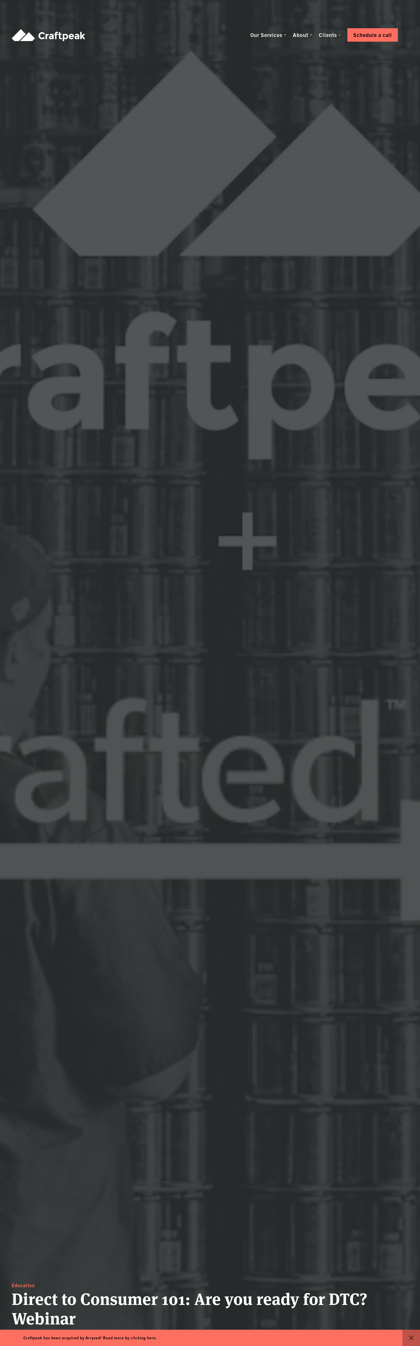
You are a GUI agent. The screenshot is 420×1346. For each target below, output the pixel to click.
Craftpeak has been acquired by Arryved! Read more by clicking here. (90, 1337)
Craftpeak (48, 35)
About (300, 34)
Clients (328, 34)
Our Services (266, 34)
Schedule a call (372, 34)
